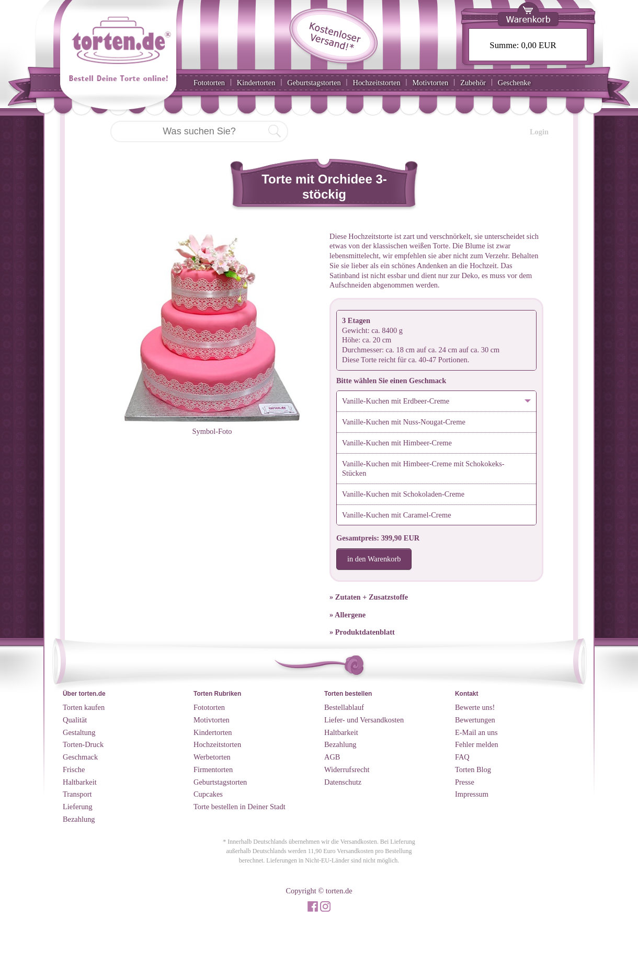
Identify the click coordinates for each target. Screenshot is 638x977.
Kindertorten (256, 82)
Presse (464, 782)
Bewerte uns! (475, 707)
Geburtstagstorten (313, 82)
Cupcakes (208, 794)
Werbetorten (212, 757)
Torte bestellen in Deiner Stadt (239, 806)
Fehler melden (476, 744)
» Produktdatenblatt (362, 632)
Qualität (75, 720)
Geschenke (514, 82)
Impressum (471, 794)
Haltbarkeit (80, 782)
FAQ (462, 757)
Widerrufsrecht (347, 769)
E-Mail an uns (476, 732)
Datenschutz (342, 782)
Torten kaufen (84, 707)
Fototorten (209, 82)
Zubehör (473, 82)
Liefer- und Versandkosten (364, 720)
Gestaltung (79, 732)
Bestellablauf (344, 707)
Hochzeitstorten (376, 82)
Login (539, 132)
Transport (77, 794)
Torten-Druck (83, 744)
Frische (74, 769)
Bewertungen (475, 720)
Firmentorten (213, 769)
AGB (332, 757)
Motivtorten (430, 82)
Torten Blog (473, 769)
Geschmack (80, 757)
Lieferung (78, 806)
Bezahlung (79, 819)
